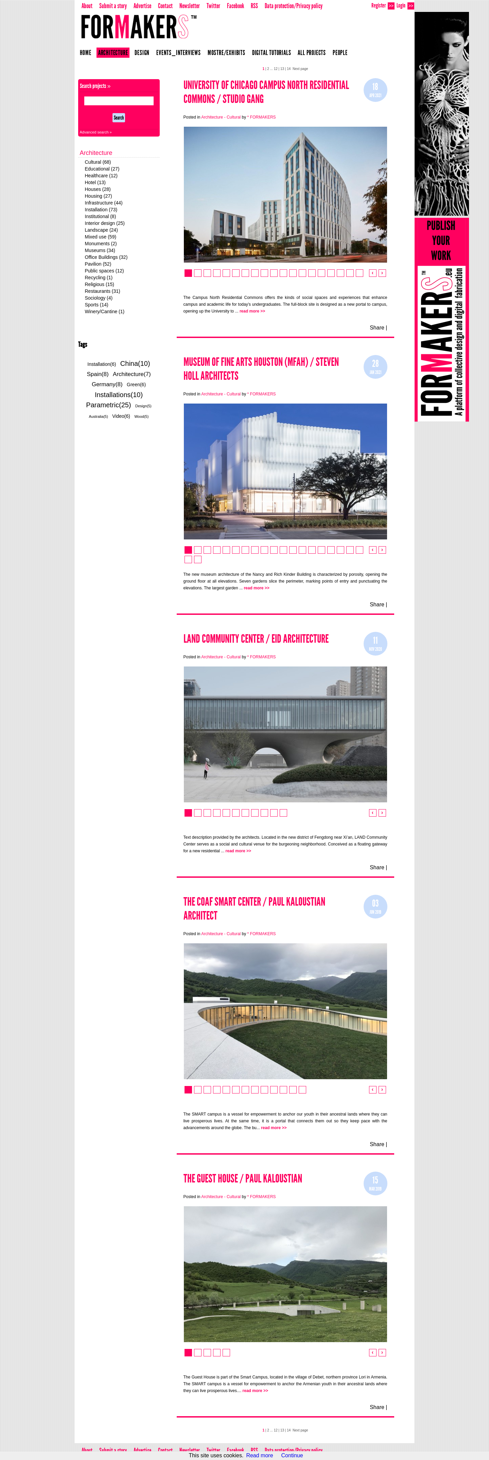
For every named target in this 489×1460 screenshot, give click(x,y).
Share (377, 328)
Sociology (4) (99, 298)
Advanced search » (96, 132)
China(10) (135, 363)
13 (282, 69)
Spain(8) (97, 374)
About (87, 6)
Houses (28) (98, 189)
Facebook (235, 6)
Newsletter (189, 6)
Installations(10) (119, 394)
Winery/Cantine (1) (105, 311)
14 (289, 69)
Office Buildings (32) (106, 257)
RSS (254, 6)
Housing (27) (98, 196)
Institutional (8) (100, 216)
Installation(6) (101, 364)
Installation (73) (101, 209)
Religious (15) (99, 284)
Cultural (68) (98, 162)
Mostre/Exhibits (226, 53)
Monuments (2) (101, 243)
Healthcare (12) (101, 175)
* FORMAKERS (261, 117)
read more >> (252, 311)
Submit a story (113, 6)
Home (85, 53)
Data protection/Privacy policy (293, 6)
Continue (292, 1455)
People (340, 53)
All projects (312, 53)
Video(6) (121, 416)
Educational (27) (102, 169)
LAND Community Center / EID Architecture (256, 639)
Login (405, 6)
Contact (165, 6)
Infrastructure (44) (104, 203)
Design (142, 53)
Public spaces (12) (104, 270)
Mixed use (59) (101, 236)
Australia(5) (98, 416)
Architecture (113, 53)
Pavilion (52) (98, 264)
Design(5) (143, 406)
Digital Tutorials (271, 53)
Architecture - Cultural (221, 117)
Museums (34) (100, 250)
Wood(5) (141, 416)
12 (276, 69)
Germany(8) (107, 384)
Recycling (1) (99, 277)
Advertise (142, 6)
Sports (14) (96, 304)
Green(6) (136, 384)
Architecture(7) (132, 374)
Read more (259, 1455)
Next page (300, 69)
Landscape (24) (101, 230)
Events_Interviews (178, 53)
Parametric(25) (108, 405)
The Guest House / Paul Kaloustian (243, 1179)
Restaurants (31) (102, 291)
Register (383, 6)
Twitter (213, 6)
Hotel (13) (95, 182)
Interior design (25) (105, 223)
